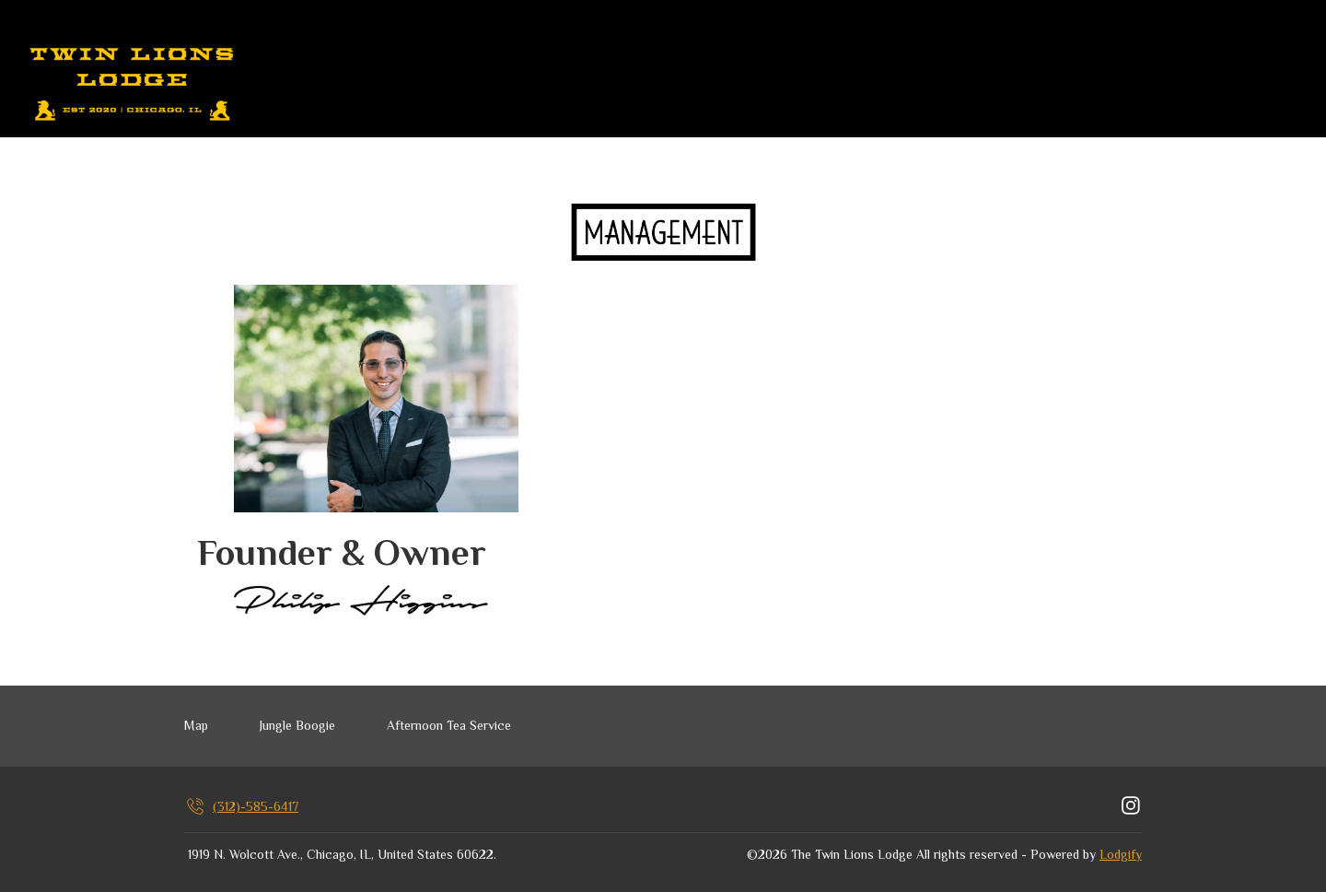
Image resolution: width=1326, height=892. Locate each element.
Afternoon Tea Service (449, 725)
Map (196, 725)
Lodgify (1120, 854)
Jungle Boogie (297, 725)
